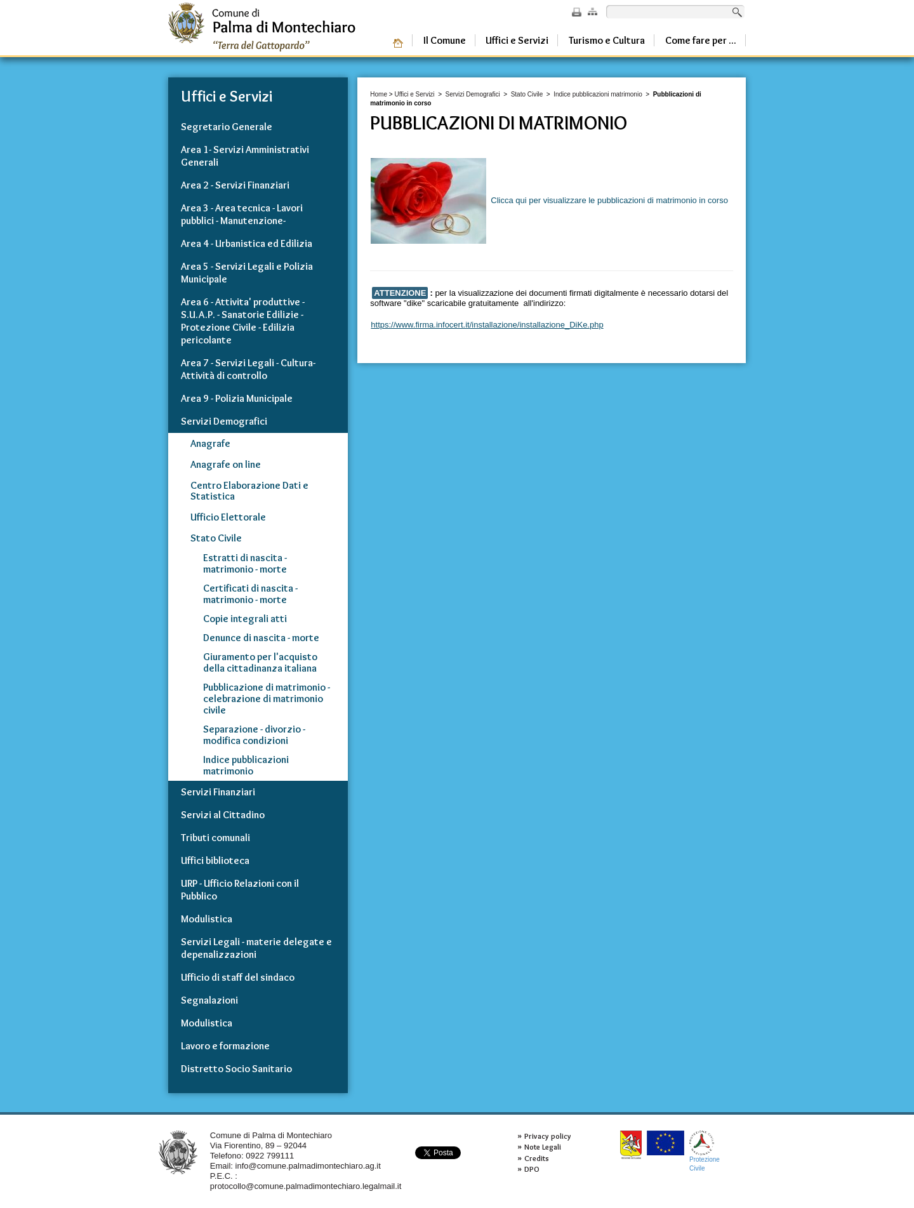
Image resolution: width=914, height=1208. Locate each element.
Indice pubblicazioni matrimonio (597, 94)
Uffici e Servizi (414, 94)
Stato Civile (527, 94)
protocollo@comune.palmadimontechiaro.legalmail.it (306, 1186)
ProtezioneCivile (704, 1151)
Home (378, 94)
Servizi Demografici (473, 94)
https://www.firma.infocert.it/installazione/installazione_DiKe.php (487, 324)
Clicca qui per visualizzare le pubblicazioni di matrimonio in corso (549, 201)
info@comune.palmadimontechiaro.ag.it (308, 1166)
